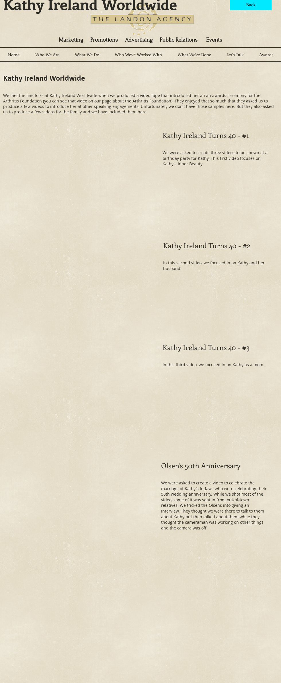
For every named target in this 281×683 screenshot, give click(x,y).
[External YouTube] (75, 178)
